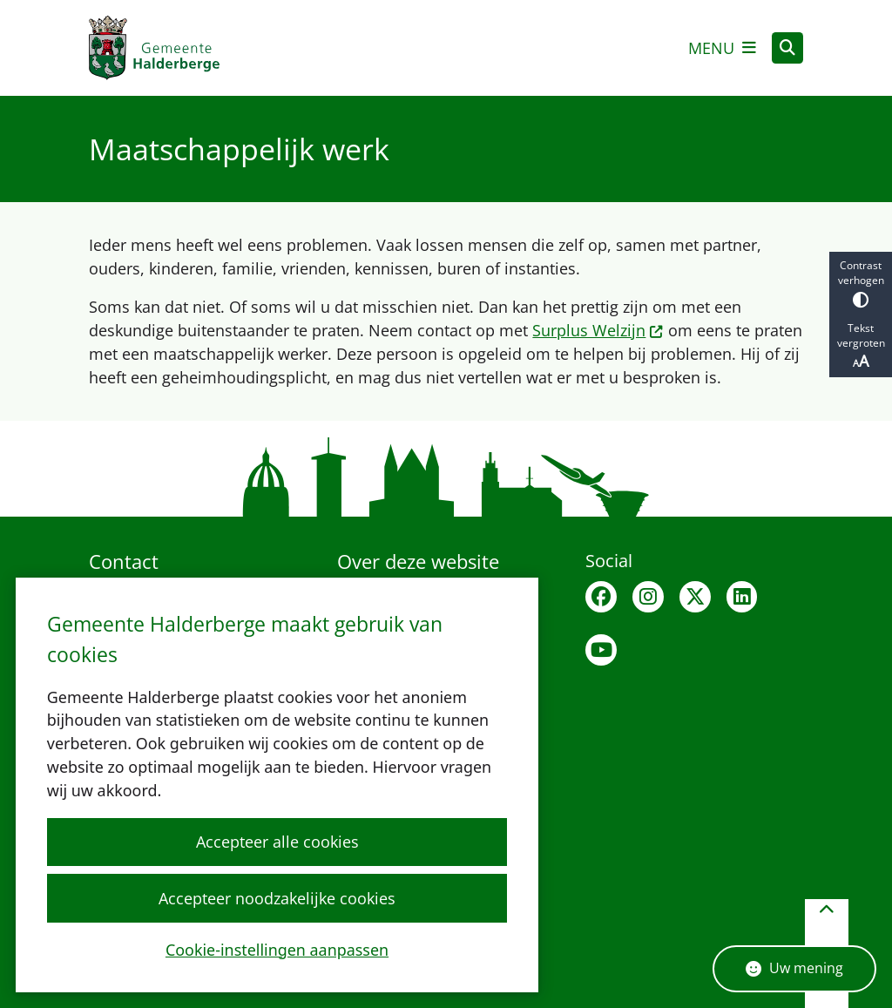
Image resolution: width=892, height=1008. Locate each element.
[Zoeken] (787, 47)
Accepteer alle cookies (276, 841)
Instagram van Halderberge (648, 596)
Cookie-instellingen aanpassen (277, 948)
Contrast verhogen (860, 283)
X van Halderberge (695, 596)
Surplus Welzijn (597, 330)
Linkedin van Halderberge (742, 596)
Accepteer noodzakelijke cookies (277, 897)
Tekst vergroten (860, 346)
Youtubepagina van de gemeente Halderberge (601, 650)
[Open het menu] (722, 48)
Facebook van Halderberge (601, 596)
